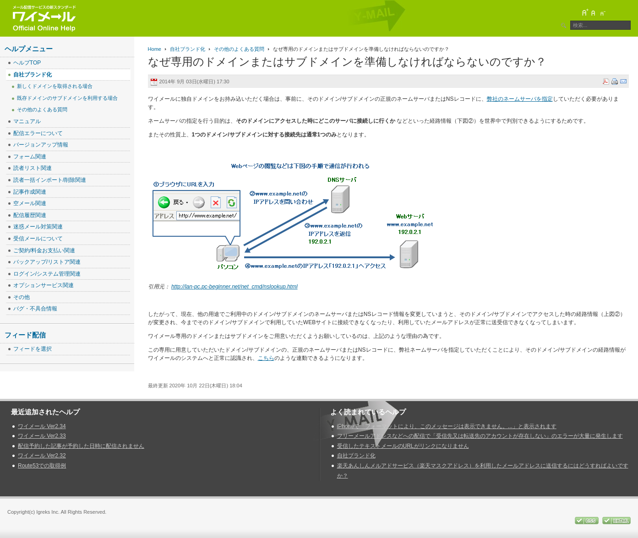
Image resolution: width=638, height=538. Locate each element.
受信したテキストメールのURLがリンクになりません (403, 446)
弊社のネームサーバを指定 (520, 99)
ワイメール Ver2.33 (42, 436)
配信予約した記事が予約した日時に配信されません (81, 446)
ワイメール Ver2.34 (42, 426)
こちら (266, 358)
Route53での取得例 (42, 465)
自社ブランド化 (187, 49)
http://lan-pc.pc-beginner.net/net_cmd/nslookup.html (234, 286)
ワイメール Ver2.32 (42, 455)
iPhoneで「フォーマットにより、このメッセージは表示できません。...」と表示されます (446, 426)
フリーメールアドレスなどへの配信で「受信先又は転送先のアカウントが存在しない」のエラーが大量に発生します (480, 436)
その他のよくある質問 (239, 49)
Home (154, 49)
